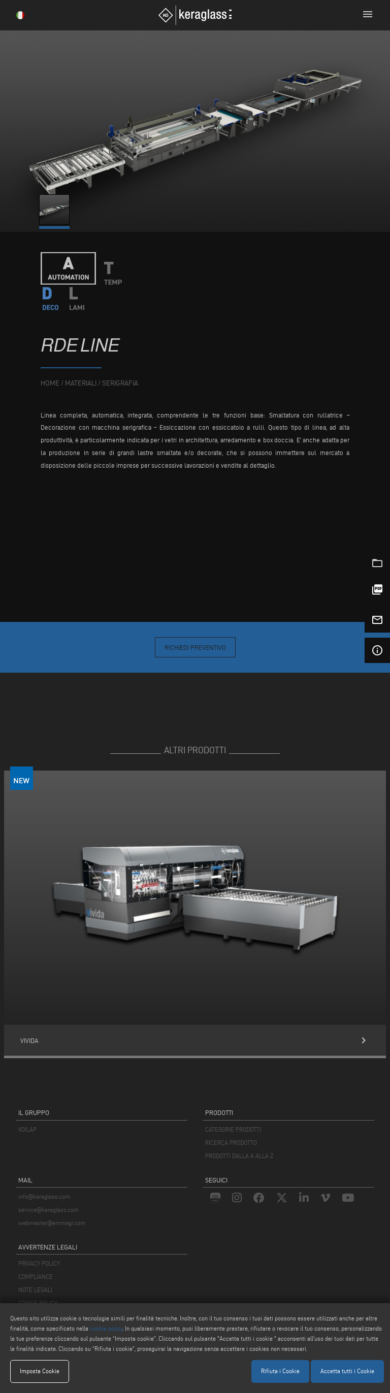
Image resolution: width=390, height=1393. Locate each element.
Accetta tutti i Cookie (347, 1371)
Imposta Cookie (39, 1371)
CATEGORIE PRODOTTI (233, 1129)
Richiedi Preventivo (195, 647)
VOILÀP (27, 1129)
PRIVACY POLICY (39, 1263)
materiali (80, 383)
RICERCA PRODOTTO (231, 1142)
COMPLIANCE (35, 1276)
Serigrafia (120, 383)
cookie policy (106, 1328)
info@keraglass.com (44, 1196)
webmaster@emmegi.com (51, 1223)
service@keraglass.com (48, 1209)
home (50, 383)
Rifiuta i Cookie (280, 1371)
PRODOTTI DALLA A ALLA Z (239, 1156)
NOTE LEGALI (35, 1289)
